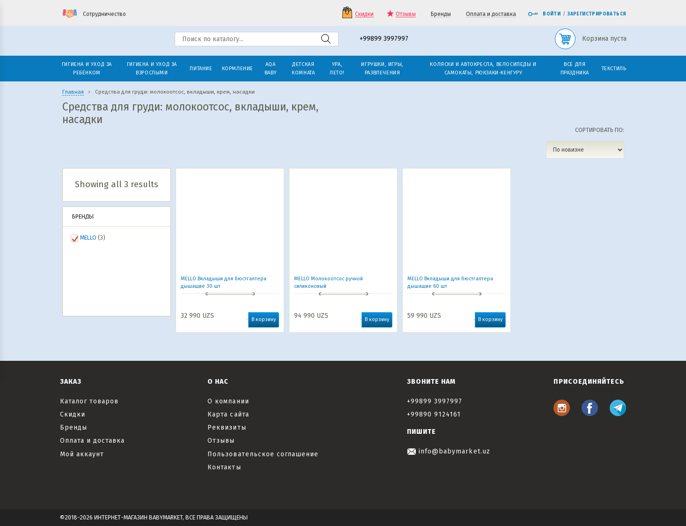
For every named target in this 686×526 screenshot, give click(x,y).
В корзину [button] (263, 319)
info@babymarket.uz (448, 451)
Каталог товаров (89, 401)
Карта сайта (228, 414)
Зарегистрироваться (597, 14)
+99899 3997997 (384, 39)
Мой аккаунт (82, 454)
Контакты (224, 467)
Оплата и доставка (491, 14)
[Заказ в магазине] (585, 150)
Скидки (364, 14)
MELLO (88, 237)
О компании (228, 401)
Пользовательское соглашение (262, 454)
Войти (544, 14)
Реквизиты (226, 427)
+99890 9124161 (434, 414)
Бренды (441, 14)
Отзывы (406, 14)
